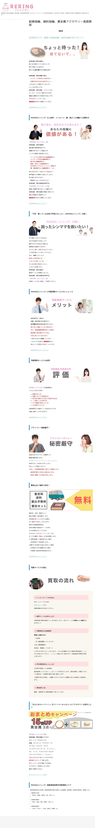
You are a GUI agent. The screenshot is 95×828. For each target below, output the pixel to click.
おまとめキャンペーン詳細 (38, 775)
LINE (54, 654)
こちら (84, 651)
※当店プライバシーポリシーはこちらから (43, 460)
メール (49, 672)
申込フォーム (38, 605)
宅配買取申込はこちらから (38, 107)
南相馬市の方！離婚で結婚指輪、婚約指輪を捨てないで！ (57, 37)
